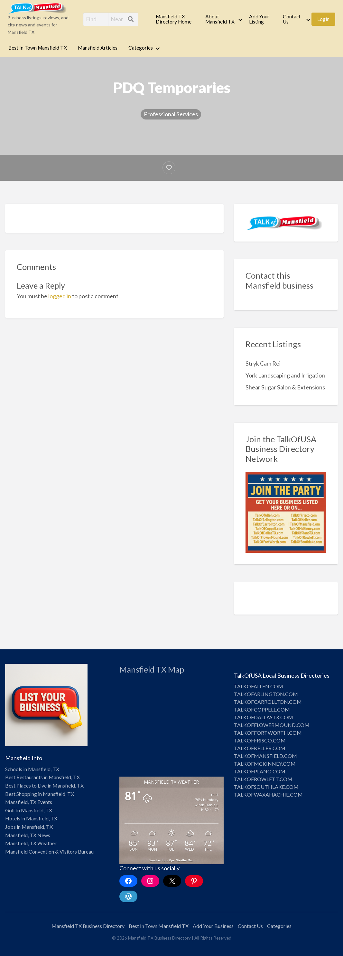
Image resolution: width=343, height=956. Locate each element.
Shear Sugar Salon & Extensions (285, 387)
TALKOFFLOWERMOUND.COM (272, 725)
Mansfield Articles (97, 48)
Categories (140, 48)
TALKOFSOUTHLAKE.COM (266, 787)
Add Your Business (213, 926)
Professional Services (171, 114)
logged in (59, 296)
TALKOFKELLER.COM (259, 748)
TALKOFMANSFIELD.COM (265, 756)
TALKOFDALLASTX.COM (263, 717)
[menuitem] (174, 19)
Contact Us (292, 19)
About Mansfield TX (220, 19)
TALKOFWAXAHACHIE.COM (268, 794)
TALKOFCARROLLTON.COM (268, 702)
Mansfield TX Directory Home (173, 19)
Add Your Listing (259, 19)
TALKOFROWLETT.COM (263, 779)
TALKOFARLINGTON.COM (266, 694)
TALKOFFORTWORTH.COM (268, 733)
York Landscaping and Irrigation (285, 375)
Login (323, 19)
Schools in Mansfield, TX (32, 769)
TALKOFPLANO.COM (259, 771)
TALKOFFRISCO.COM (260, 740)
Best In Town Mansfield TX (37, 48)
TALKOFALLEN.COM (258, 686)
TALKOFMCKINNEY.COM (265, 763)
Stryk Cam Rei (263, 363)
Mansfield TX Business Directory (88, 926)
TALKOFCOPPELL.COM (262, 709)
